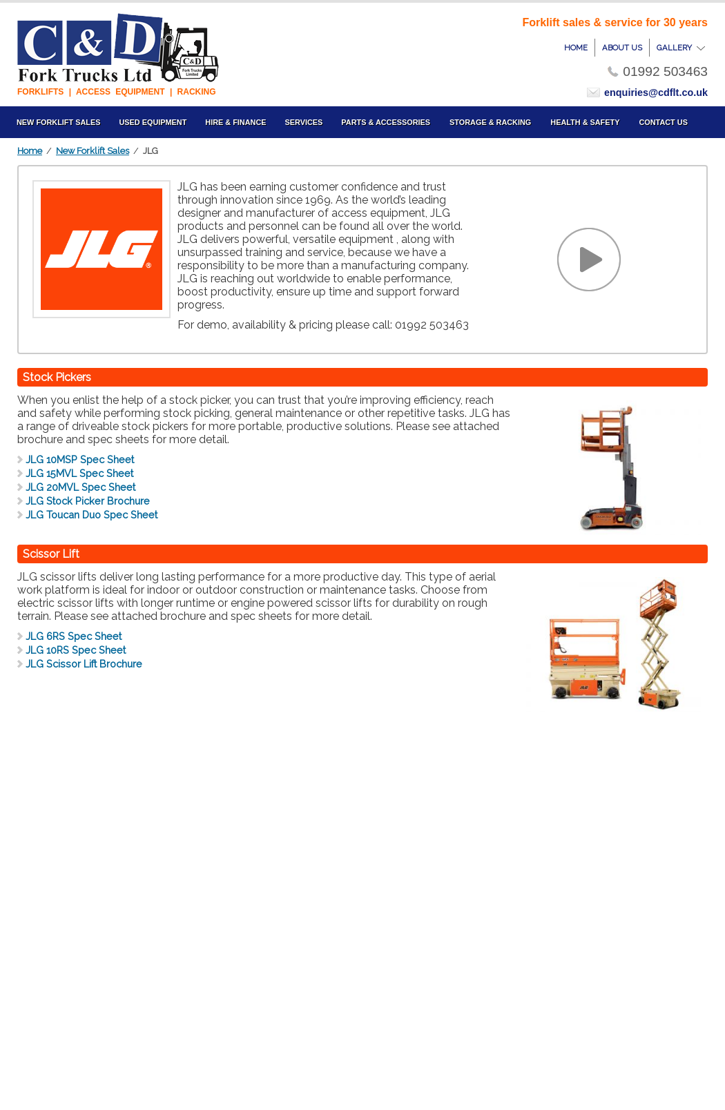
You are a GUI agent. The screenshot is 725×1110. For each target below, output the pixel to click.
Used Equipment (152, 122)
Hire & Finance (235, 122)
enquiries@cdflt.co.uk (656, 92)
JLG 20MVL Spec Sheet (80, 487)
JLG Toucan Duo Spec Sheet (91, 514)
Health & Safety (584, 122)
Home (29, 151)
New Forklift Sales (92, 151)
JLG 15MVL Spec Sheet (79, 473)
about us (622, 47)
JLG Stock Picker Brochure (88, 501)
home (576, 47)
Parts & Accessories (385, 122)
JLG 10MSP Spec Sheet (80, 459)
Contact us (663, 122)
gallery (681, 47)
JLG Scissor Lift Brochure (84, 664)
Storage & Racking (490, 122)
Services (304, 122)
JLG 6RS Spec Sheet (74, 636)
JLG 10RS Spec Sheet (76, 650)
